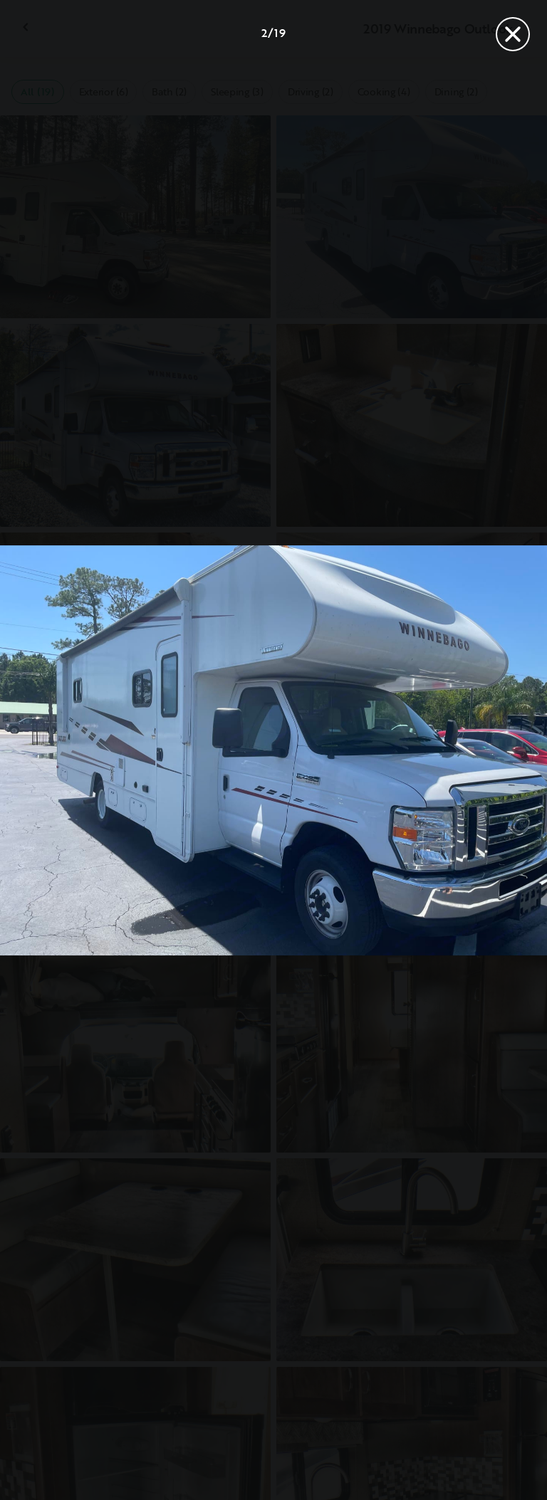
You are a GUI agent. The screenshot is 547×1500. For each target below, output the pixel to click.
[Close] (513, 34)
